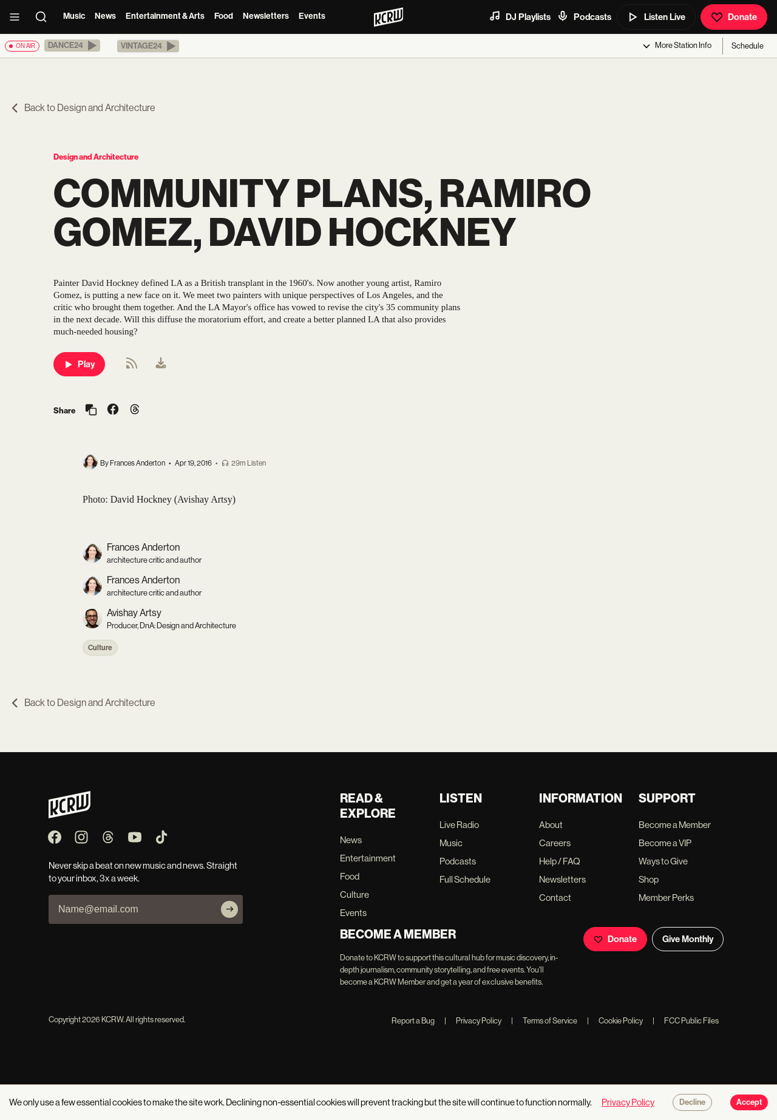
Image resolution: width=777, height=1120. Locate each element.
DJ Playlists (520, 16)
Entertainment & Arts (165, 16)
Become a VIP (665, 843)
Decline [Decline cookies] (692, 1102)
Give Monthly (687, 939)
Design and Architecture (95, 156)
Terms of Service (544, 1020)
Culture (100, 647)
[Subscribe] (229, 909)
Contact (555, 897)
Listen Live (656, 17)
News (105, 16)
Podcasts (584, 16)
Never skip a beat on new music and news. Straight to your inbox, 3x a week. (143, 871)
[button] (72, 45)
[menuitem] (161, 364)
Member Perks (666, 897)
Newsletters (266, 16)
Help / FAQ (559, 861)
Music (74, 16)
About (551, 825)
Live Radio (459, 825)
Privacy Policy (472, 1020)
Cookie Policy (615, 1020)
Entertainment (368, 858)
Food (223, 16)
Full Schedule (464, 879)
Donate (734, 17)
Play (79, 364)
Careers (555, 843)
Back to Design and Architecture (82, 108)
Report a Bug (413, 1020)
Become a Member (675, 825)
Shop (649, 879)
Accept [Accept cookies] (749, 1102)
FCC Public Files (686, 1020)
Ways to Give (663, 861)
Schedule (747, 45)
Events (312, 16)
